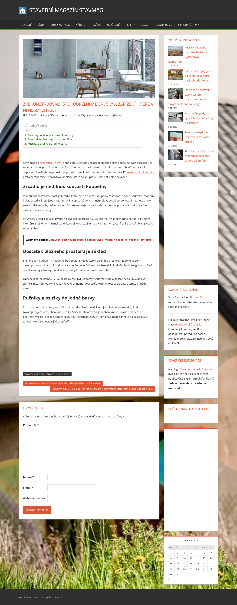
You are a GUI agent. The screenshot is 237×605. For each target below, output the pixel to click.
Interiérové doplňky (75, 115)
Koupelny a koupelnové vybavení (104, 115)
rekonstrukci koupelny (141, 172)
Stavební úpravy (188, 25)
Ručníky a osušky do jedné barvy (47, 143)
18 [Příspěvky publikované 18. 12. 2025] (191, 563)
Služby (145, 25)
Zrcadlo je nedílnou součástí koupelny (50, 135)
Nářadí (96, 25)
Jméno (28, 477)
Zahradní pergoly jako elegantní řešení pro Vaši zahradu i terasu (198, 75)
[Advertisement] (89, 350)
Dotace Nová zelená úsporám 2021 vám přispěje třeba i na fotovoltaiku (64, 383)
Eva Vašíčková (50, 115)
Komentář (31, 425)
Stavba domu (164, 25)
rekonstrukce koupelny (58, 374)
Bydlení (27, 25)
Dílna (41, 25)
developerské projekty (189, 324)
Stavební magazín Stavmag (66, 10)
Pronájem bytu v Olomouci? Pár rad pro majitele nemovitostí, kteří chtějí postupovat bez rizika (102, 389)
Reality (130, 25)
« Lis (170, 579)
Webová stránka (34, 498)
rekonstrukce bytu (51, 163)
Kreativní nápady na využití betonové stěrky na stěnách (199, 118)
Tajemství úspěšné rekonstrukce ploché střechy (197, 136)
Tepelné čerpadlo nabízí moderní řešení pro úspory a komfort (199, 155)
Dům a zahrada (60, 25)
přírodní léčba (196, 297)
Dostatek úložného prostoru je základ (50, 139)
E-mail (28, 487)
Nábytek (81, 25)
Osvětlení (113, 25)
